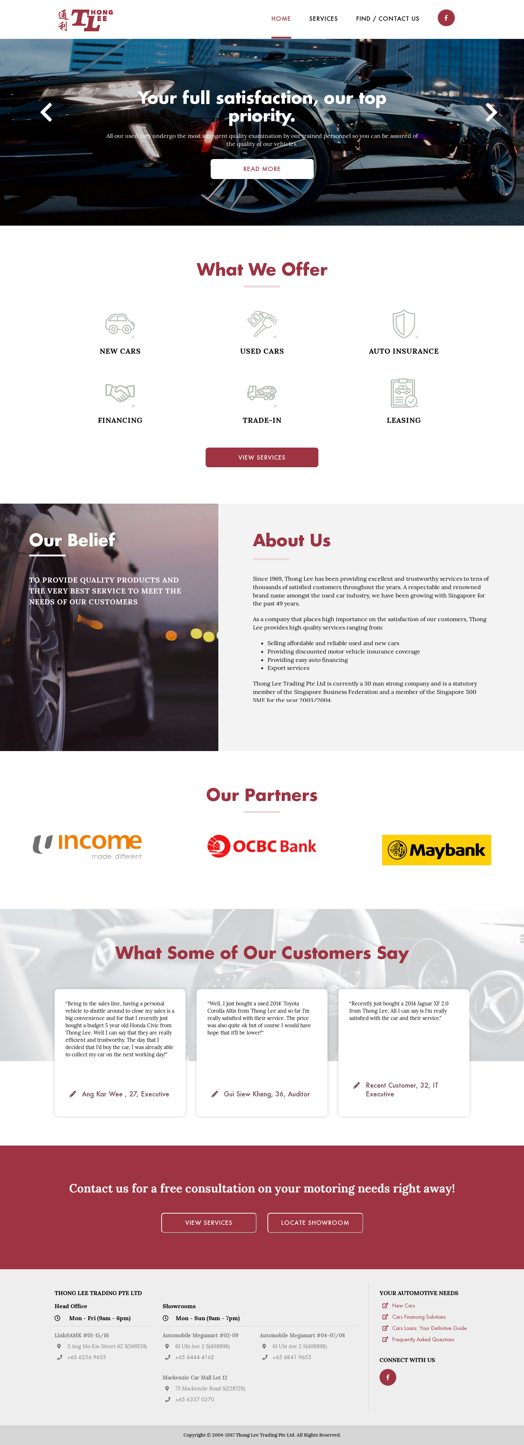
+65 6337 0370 (194, 1400)
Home (281, 18)
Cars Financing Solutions (419, 1317)
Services (323, 18)
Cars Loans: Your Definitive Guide (429, 1328)
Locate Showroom (315, 1222)
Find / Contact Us (388, 18)
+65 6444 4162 (194, 1358)
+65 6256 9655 (86, 1358)
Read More (262, 168)
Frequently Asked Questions (423, 1340)
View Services (262, 457)
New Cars (403, 1306)
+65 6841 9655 (292, 1358)
